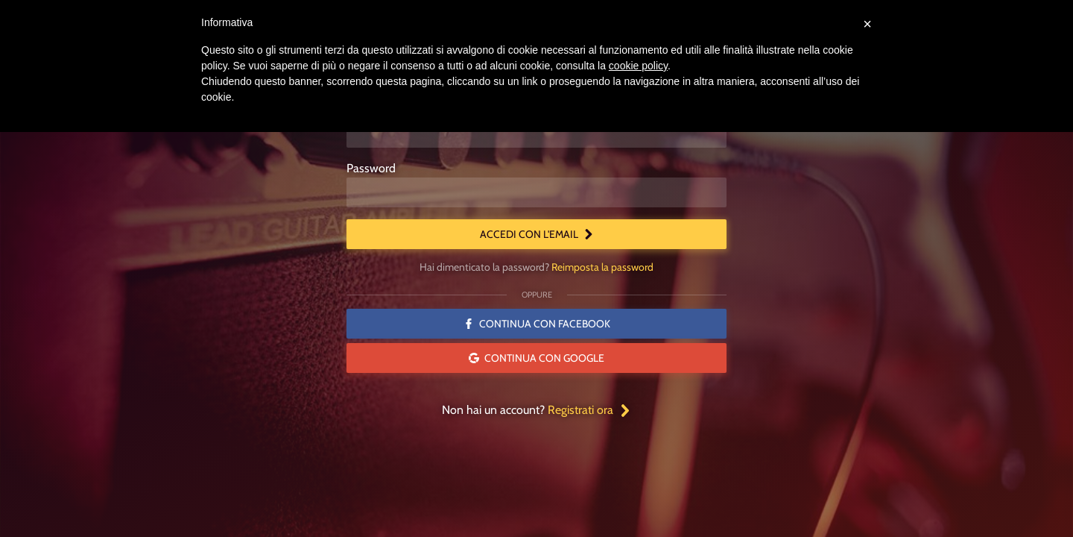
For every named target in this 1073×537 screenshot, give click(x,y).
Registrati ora (589, 410)
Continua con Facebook (536, 323)
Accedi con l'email (537, 234)
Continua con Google (536, 358)
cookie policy (638, 66)
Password (371, 168)
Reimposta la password (602, 267)
